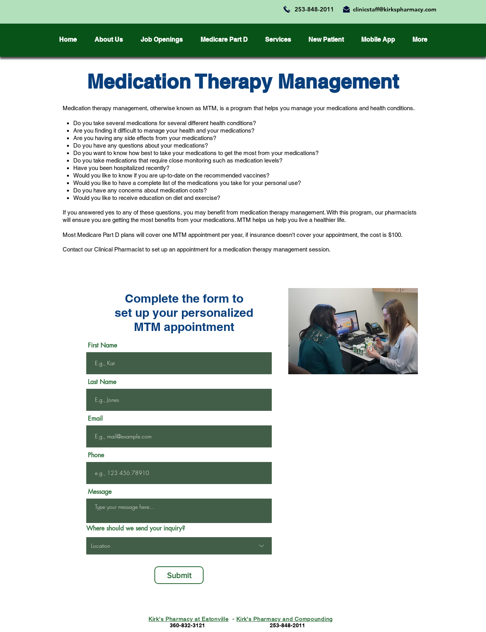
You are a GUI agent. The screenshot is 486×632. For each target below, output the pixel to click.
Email (95, 419)
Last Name (102, 382)
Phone (96, 455)
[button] (326, 39)
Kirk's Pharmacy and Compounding (284, 619)
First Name (102, 345)
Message (99, 492)
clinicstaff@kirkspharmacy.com (394, 9)
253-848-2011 (314, 9)
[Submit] (179, 575)
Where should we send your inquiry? (135, 528)
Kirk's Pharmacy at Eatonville (188, 619)
